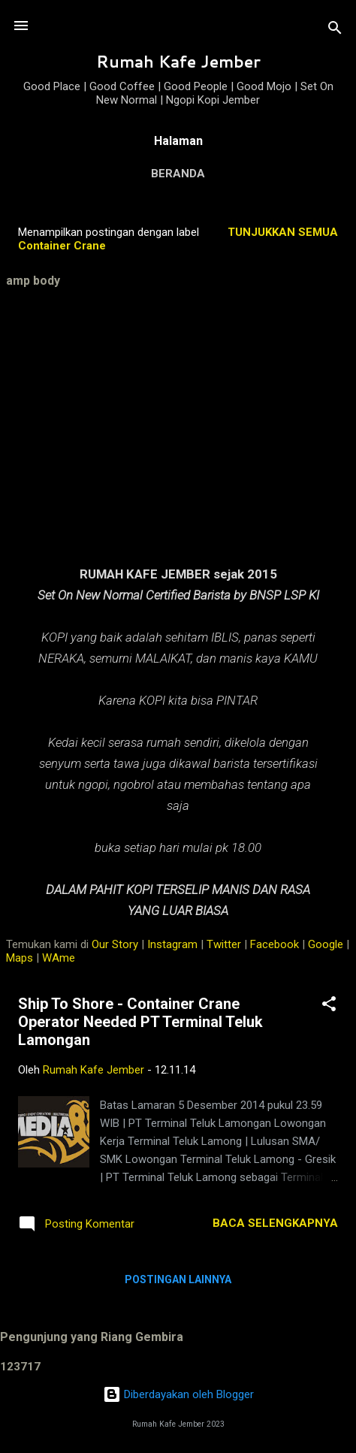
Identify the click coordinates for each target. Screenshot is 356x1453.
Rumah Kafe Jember (178, 61)
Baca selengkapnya (275, 1223)
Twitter (224, 944)
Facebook (274, 944)
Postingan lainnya (178, 1279)
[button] (329, 1006)
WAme (58, 958)
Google (325, 944)
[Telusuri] (335, 30)
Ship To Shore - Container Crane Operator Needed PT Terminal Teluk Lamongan (140, 1022)
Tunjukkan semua (283, 232)
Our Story (115, 944)
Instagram (172, 944)
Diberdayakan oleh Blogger (178, 1394)
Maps (19, 958)
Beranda (178, 173)
